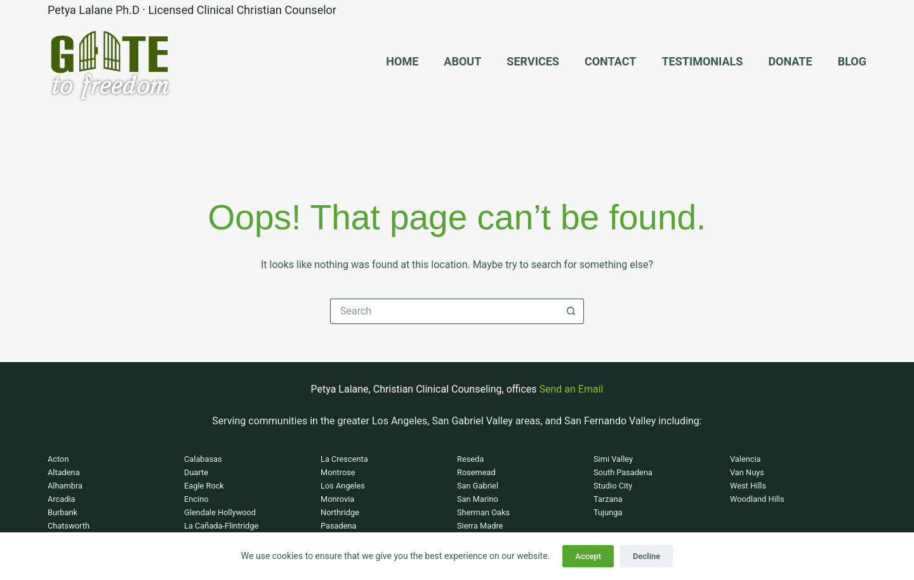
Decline (646, 556)
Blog (852, 61)
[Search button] (571, 311)
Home (402, 61)
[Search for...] (444, 311)
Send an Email (572, 389)
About (462, 61)
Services (533, 61)
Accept (588, 556)
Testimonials (702, 61)
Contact (610, 61)
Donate (790, 61)
